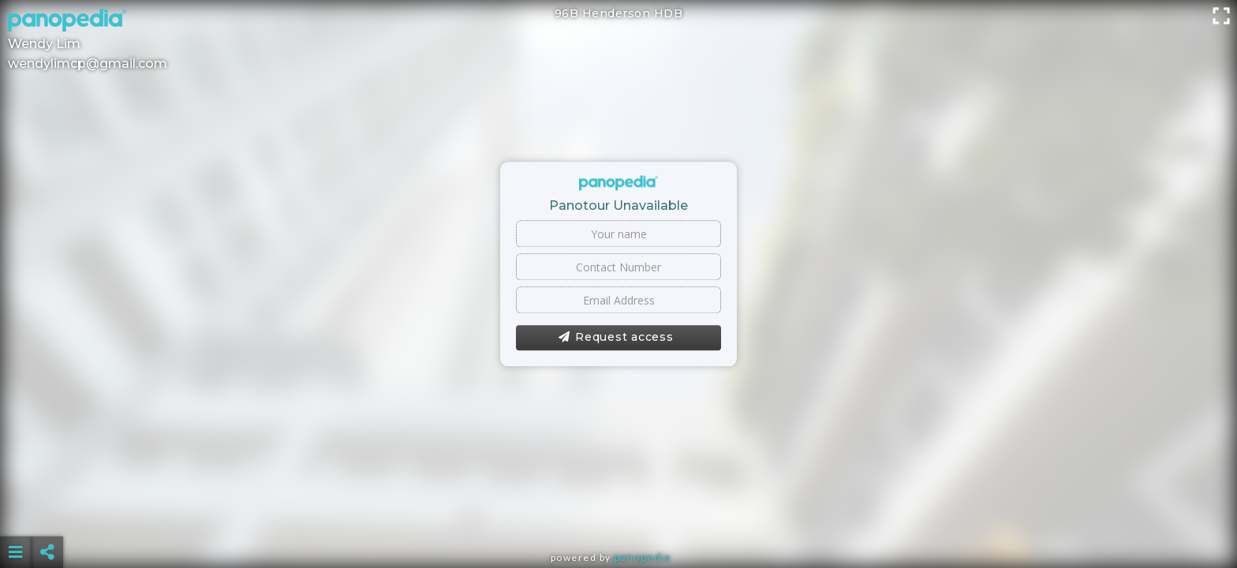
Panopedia (642, 557)
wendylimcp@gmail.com (87, 63)
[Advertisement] (618, 512)
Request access (616, 338)
